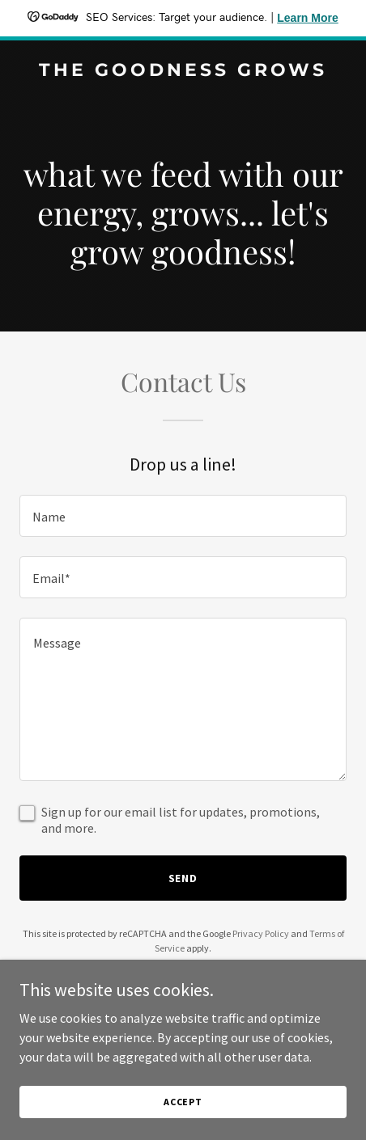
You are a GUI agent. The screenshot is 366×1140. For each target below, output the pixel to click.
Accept (183, 1123)
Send (183, 878)
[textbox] (183, 516)
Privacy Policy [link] (260, 933)
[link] (183, 71)
